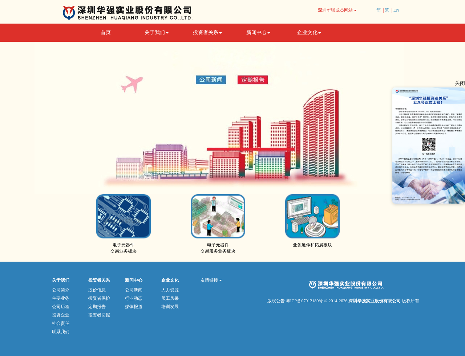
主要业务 (60, 298)
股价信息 (97, 289)
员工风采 (170, 298)
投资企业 (60, 315)
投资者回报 (99, 315)
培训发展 (170, 306)
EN (396, 10)
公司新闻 (133, 289)
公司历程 (60, 306)
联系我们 (60, 331)
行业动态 (133, 298)
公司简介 (60, 289)
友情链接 (211, 280)
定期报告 (97, 306)
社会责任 (60, 323)
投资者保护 (99, 298)
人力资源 (170, 289)
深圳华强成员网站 (337, 10)
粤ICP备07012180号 (304, 300)
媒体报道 (133, 306)
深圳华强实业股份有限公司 (375, 300)
